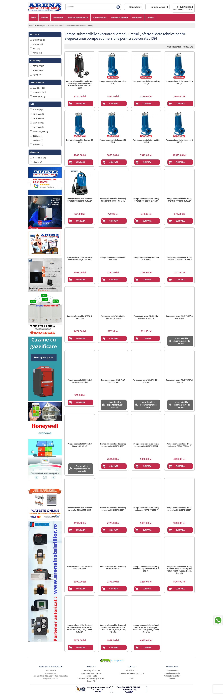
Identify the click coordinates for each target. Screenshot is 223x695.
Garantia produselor (91, 670)
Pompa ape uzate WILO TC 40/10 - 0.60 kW (179, 381)
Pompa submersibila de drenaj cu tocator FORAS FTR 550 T (113, 509)
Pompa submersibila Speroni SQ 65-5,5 (146, 141)
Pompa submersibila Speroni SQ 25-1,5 (146, 82)
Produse (44, 17)
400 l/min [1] (37, 136)
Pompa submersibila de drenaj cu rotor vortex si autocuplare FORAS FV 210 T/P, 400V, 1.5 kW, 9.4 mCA (146, 628)
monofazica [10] (39, 157)
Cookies (172, 678)
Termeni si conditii (119, 17)
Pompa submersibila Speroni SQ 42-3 (79, 141)
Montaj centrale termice (91, 673)
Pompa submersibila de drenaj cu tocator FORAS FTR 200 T (179, 445)
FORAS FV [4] (37, 75)
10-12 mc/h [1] (38, 114)
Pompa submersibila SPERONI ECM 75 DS (146, 258)
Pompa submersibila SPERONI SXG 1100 (113, 258)
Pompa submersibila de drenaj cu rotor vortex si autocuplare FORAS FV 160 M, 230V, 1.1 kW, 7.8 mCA (179, 569)
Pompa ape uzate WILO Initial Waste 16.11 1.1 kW (80, 381)
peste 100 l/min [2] (40, 131)
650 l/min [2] (37, 140)
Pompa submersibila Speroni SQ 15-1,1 (113, 82)
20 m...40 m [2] (38, 96)
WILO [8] (36, 48)
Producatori (58, 17)
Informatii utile (100, 17)
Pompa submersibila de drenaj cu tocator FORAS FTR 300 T (79, 509)
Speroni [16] (37, 44)
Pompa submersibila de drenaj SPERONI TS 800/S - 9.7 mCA (146, 199)
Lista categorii (40, 25)
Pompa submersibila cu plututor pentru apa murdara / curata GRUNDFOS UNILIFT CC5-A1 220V (79, 84)
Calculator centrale (172, 673)
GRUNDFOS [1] (38, 40)
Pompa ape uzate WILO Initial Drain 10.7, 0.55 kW (113, 317)
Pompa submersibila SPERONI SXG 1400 (79, 317)
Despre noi (137, 17)
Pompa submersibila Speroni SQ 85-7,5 (179, 141)
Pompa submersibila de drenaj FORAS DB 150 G (113, 567)
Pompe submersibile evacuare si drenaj (79, 25)
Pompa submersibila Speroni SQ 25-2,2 (179, 82)
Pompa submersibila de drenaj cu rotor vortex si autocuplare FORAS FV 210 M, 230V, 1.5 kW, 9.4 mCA (79, 628)
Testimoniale (91, 675)
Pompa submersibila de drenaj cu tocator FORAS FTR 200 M (146, 445)
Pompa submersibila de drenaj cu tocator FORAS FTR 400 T (113, 445)
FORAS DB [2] (38, 70)
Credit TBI (91, 680)
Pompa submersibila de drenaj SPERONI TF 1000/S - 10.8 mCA (179, 258)
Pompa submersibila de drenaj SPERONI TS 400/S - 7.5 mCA (113, 199)
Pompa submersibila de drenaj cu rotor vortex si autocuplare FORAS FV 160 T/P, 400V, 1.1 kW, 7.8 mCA (113, 628)
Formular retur (172, 670)
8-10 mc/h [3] (38, 109)
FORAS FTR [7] (38, 66)
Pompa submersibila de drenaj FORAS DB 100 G (79, 567)
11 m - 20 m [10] (39, 92)
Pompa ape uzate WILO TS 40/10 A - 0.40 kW (179, 317)
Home (33, 17)
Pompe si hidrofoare (55, 25)
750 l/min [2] (37, 144)
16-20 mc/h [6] (38, 122)
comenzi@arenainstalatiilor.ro (132, 673)
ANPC (132, 678)
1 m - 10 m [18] (38, 88)
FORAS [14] (37, 53)
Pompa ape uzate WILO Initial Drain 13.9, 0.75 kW (146, 317)
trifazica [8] (37, 162)
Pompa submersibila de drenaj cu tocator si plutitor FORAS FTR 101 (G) (146, 568)
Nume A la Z (188, 47)
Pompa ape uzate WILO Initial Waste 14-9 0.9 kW (80, 445)
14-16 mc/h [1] (38, 118)
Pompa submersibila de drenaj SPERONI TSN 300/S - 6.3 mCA (79, 199)
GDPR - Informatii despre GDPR (91, 678)
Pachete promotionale (78, 17)
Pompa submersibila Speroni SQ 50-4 (113, 141)
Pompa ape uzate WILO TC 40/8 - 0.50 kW (146, 381)
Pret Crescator (174, 47)
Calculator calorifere (172, 676)
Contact (150, 17)
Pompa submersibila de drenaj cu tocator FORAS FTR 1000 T (179, 509)
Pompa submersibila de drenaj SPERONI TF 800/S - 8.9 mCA (79, 258)
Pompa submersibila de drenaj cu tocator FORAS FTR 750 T (146, 509)
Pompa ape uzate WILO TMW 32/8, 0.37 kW (113, 381)
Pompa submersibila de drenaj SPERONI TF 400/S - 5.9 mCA (179, 199)
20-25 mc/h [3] (38, 127)
